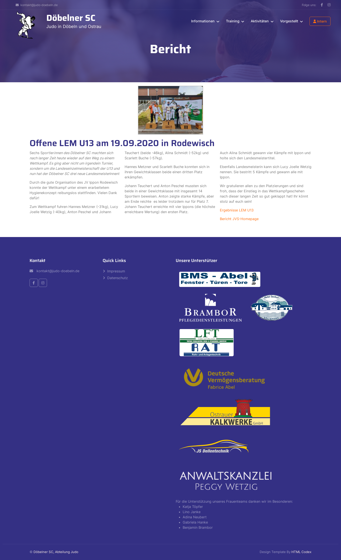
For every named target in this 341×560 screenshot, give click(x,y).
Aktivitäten (260, 21)
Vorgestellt (289, 21)
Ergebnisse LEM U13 (237, 210)
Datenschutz (117, 278)
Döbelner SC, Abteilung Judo (55, 552)
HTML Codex (301, 552)
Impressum (116, 271)
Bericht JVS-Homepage (239, 219)
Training (232, 21)
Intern (320, 21)
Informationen (203, 21)
